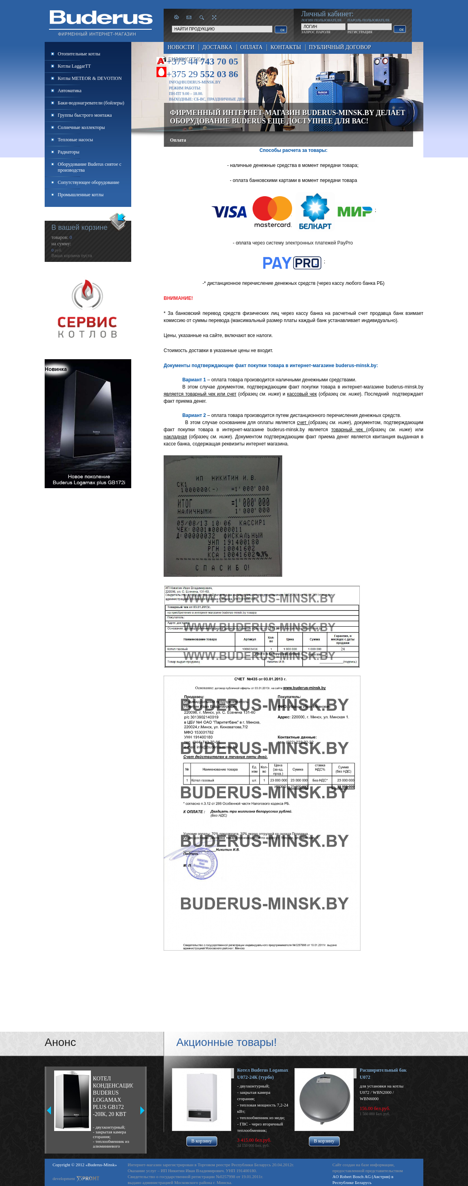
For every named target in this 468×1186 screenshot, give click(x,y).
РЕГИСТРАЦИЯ (359, 32)
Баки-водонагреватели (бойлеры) (91, 103)
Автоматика (69, 90)
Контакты (285, 47)
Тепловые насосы (75, 139)
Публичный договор (340, 47)
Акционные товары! (226, 1042)
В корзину (201, 1141)
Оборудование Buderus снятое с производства (89, 167)
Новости (181, 47)
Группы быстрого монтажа (85, 115)
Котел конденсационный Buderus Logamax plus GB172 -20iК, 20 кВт (113, 1096)
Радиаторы (68, 152)
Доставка (217, 47)
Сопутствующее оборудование (88, 182)
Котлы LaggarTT (74, 66)
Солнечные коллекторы (81, 127)
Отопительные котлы (79, 54)
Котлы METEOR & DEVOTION (90, 78)
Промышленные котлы (81, 194)
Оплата (251, 47)
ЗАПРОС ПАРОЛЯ (315, 32)
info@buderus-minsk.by (195, 82)
